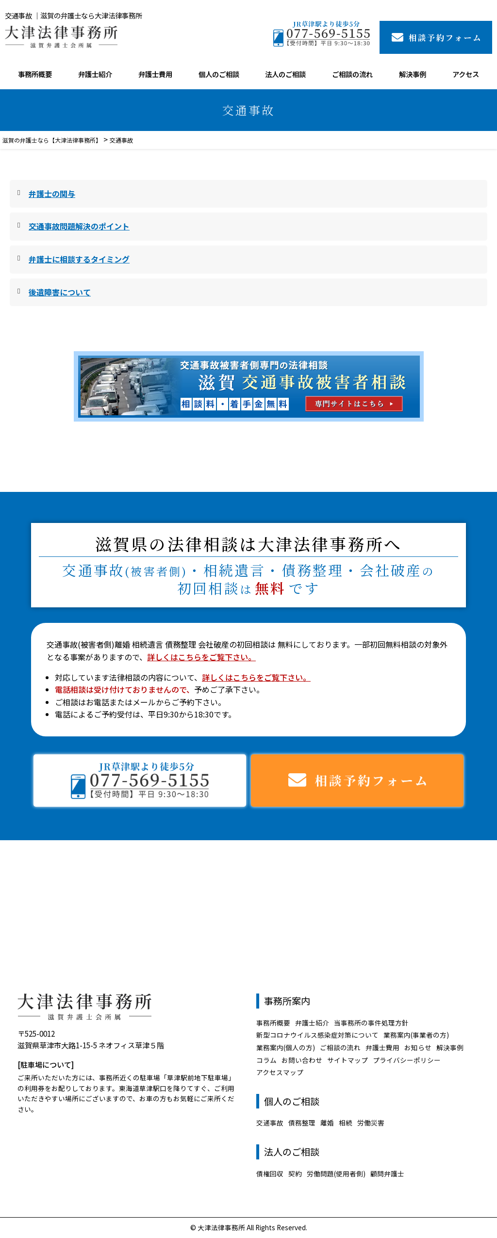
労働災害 (370, 1122)
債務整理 (301, 1122)
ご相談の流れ (352, 74)
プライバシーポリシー (407, 1060)
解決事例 (412, 74)
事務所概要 (35, 74)
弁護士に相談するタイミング (79, 259)
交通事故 (269, 1122)
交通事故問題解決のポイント (79, 226)
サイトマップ (347, 1060)
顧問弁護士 (387, 1173)
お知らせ (417, 1047)
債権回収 (269, 1173)
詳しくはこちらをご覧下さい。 (201, 657)
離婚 (327, 1122)
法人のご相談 (285, 74)
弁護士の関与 (52, 193)
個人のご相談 (219, 74)
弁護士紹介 (95, 74)
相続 (345, 1122)
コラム (266, 1060)
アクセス (465, 74)
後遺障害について (60, 292)
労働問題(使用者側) (336, 1173)
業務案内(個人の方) (285, 1047)
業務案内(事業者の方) (416, 1035)
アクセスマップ (279, 1072)
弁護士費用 (155, 74)
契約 (295, 1173)
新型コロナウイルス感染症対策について (317, 1035)
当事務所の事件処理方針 (371, 1022)
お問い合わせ (302, 1060)
